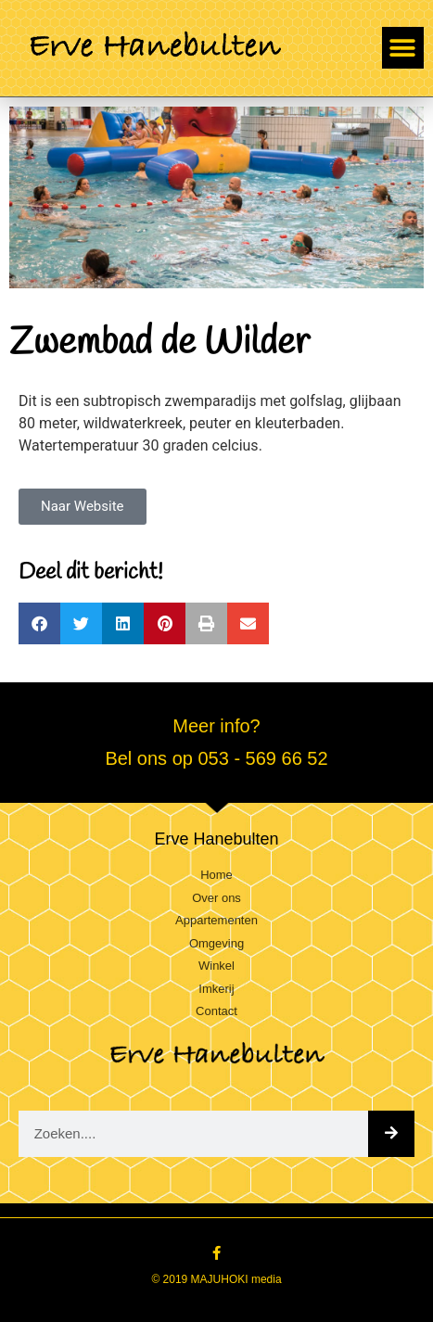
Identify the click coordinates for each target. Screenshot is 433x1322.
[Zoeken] (391, 1134)
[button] (403, 48)
